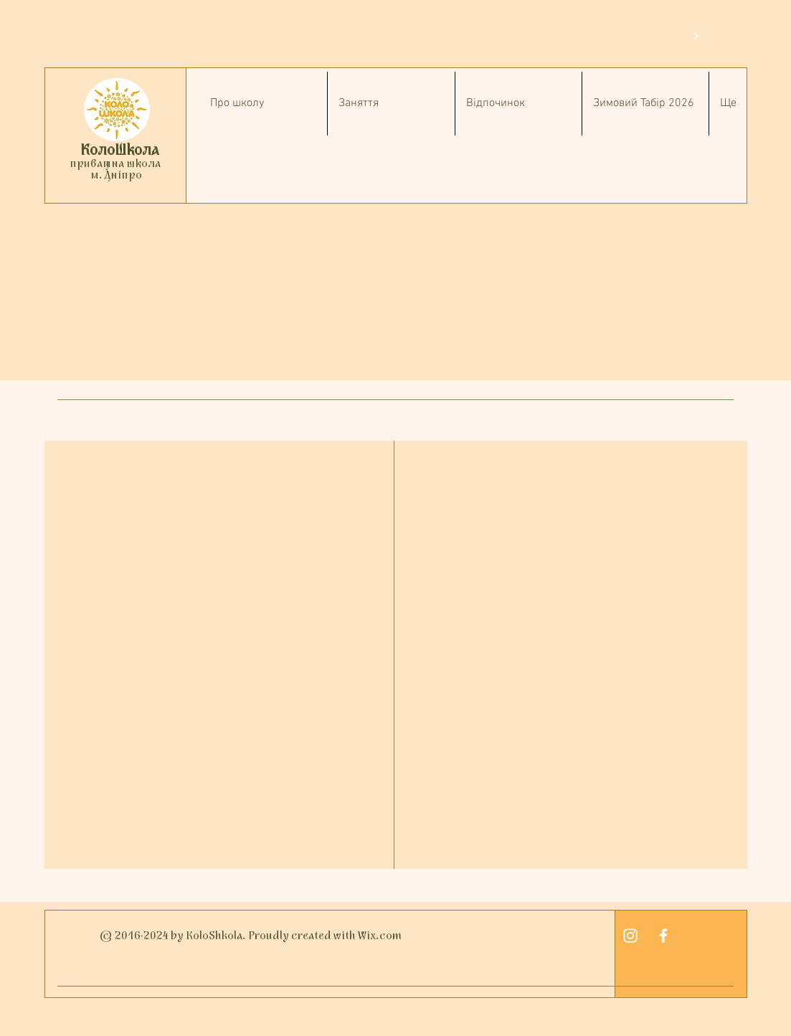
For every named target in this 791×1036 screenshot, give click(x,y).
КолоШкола (119, 150)
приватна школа (115, 164)
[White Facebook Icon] (663, 935)
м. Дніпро (115, 175)
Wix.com (380, 936)
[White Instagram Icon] (630, 935)
